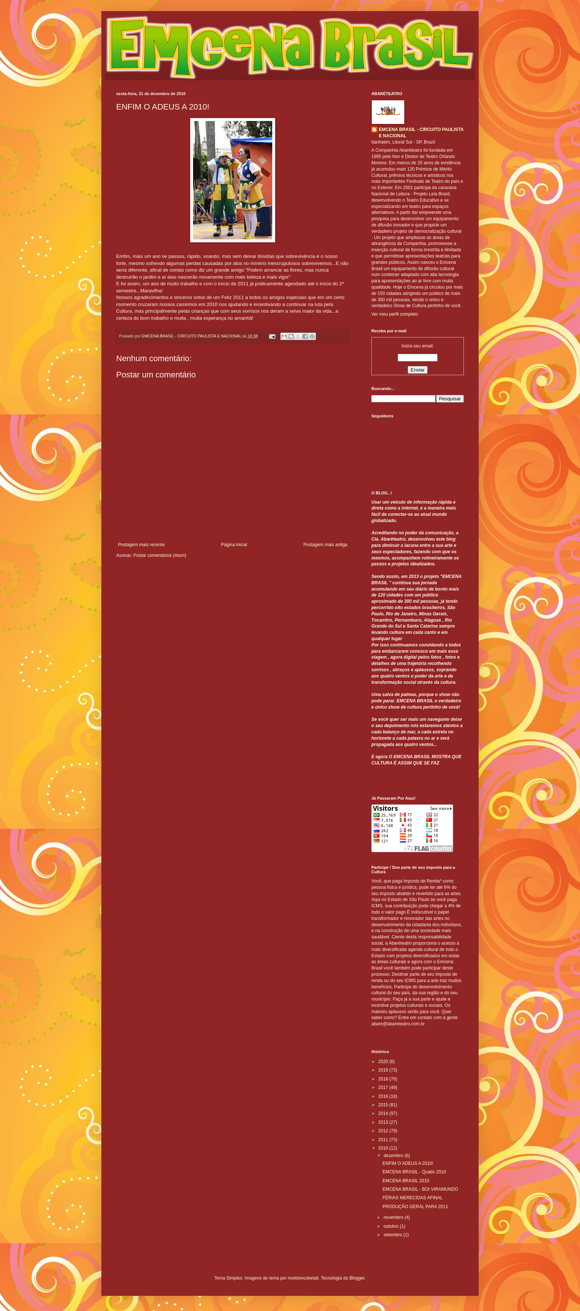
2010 (384, 1148)
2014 (384, 1113)
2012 (384, 1130)
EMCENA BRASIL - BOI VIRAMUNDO (420, 1189)
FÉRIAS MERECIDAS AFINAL (412, 1197)
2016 (384, 1096)
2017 (384, 1087)
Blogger (357, 1278)
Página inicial (234, 544)
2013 (384, 1122)
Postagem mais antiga (325, 544)
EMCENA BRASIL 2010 (405, 1180)
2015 (384, 1104)
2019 (384, 1070)
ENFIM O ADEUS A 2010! (407, 1163)
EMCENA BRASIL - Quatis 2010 (414, 1171)
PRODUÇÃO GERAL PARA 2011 (415, 1206)
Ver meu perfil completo (394, 314)
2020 (384, 1061)
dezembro (394, 1155)
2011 (384, 1139)
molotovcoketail (303, 1278)
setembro (393, 1234)
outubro (392, 1226)
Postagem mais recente (141, 544)
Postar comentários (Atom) (160, 555)
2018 (384, 1079)
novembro (394, 1217)
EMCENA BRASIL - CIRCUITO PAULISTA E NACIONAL (421, 132)
